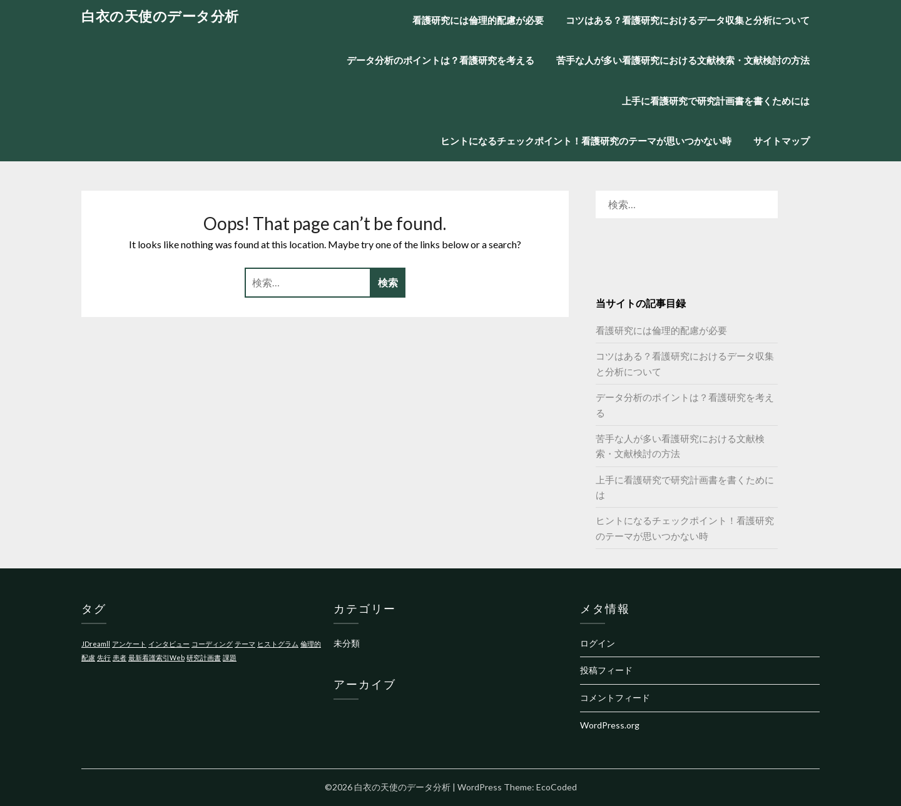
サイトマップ (781, 140)
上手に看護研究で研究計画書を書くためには (716, 100)
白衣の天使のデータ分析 (160, 16)
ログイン (597, 643)
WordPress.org (609, 725)
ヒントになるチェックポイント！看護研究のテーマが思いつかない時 (585, 140)
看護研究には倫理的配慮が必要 (478, 20)
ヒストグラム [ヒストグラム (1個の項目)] (277, 644)
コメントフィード (615, 697)
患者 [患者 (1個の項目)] (119, 657)
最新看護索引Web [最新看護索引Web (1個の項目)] (156, 657)
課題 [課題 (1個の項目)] (230, 657)
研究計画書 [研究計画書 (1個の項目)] (203, 657)
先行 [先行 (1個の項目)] (104, 657)
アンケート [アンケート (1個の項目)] (129, 644)
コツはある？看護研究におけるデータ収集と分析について (688, 20)
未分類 (346, 643)
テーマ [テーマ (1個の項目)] (245, 644)
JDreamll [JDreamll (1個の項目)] (95, 644)
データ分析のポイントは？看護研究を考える (440, 60)
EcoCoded (556, 787)
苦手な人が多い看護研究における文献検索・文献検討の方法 (683, 60)
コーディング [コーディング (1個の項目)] (212, 644)
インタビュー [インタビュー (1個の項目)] (169, 644)
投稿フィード (606, 670)
